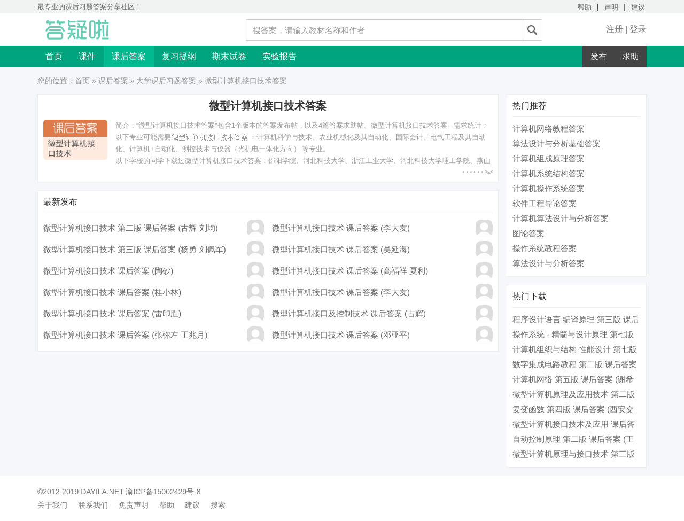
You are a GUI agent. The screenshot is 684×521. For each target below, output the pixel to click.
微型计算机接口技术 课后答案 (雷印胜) (112, 313)
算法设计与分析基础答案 (556, 143)
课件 (87, 56)
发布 (598, 56)
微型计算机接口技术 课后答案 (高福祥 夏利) (350, 270)
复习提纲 (179, 56)
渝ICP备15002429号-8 (163, 491)
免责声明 (134, 505)
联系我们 (93, 505)
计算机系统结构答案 (548, 173)
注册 (614, 29)
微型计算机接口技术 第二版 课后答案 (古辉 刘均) (130, 227)
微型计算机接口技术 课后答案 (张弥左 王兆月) (125, 334)
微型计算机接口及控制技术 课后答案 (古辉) (349, 313)
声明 (611, 7)
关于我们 (52, 505)
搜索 (218, 505)
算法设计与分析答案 (548, 263)
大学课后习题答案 (166, 80)
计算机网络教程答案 (548, 128)
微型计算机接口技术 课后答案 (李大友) (341, 227)
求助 (631, 56)
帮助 (585, 7)
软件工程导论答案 (544, 203)
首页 (54, 56)
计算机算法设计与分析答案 (560, 218)
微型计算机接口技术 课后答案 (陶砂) (108, 270)
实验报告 (279, 56)
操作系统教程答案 (544, 248)
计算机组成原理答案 (548, 158)
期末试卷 (229, 56)
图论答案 (528, 233)
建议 (638, 7)
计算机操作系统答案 (548, 188)
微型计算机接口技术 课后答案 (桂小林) (112, 292)
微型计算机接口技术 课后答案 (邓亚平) (341, 334)
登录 (638, 29)
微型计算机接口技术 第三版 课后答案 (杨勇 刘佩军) (134, 249)
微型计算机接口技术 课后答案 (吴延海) (341, 249)
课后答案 (129, 56)
